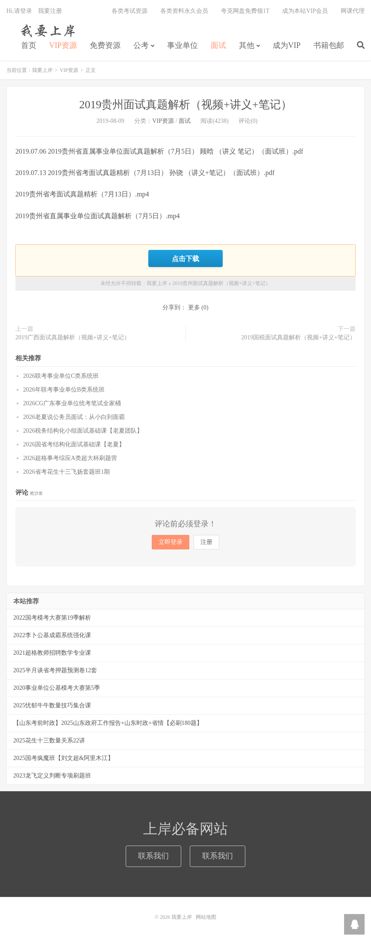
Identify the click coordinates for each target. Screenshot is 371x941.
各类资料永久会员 (184, 11)
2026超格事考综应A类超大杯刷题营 (70, 458)
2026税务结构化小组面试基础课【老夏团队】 (83, 430)
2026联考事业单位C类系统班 (61, 376)
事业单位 (182, 45)
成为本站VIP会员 (305, 11)
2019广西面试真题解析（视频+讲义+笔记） (72, 337)
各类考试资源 (129, 11)
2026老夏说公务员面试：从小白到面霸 (74, 417)
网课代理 (353, 11)
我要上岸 (46, 30)
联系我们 (153, 856)
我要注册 (50, 11)
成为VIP (286, 45)
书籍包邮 (328, 45)
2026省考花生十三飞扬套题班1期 (66, 472)
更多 (194, 307)
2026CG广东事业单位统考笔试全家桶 (72, 403)
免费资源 (105, 45)
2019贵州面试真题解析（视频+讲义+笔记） (185, 104)
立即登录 (171, 542)
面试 (218, 45)
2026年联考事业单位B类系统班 (64, 389)
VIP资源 (63, 45)
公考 (141, 45)
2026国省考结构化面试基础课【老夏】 (74, 444)
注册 (206, 542)
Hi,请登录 (19, 11)
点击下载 (185, 258)
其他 (246, 45)
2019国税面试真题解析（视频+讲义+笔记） (298, 337)
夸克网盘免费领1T (245, 11)
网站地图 (206, 917)
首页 (28, 45)
